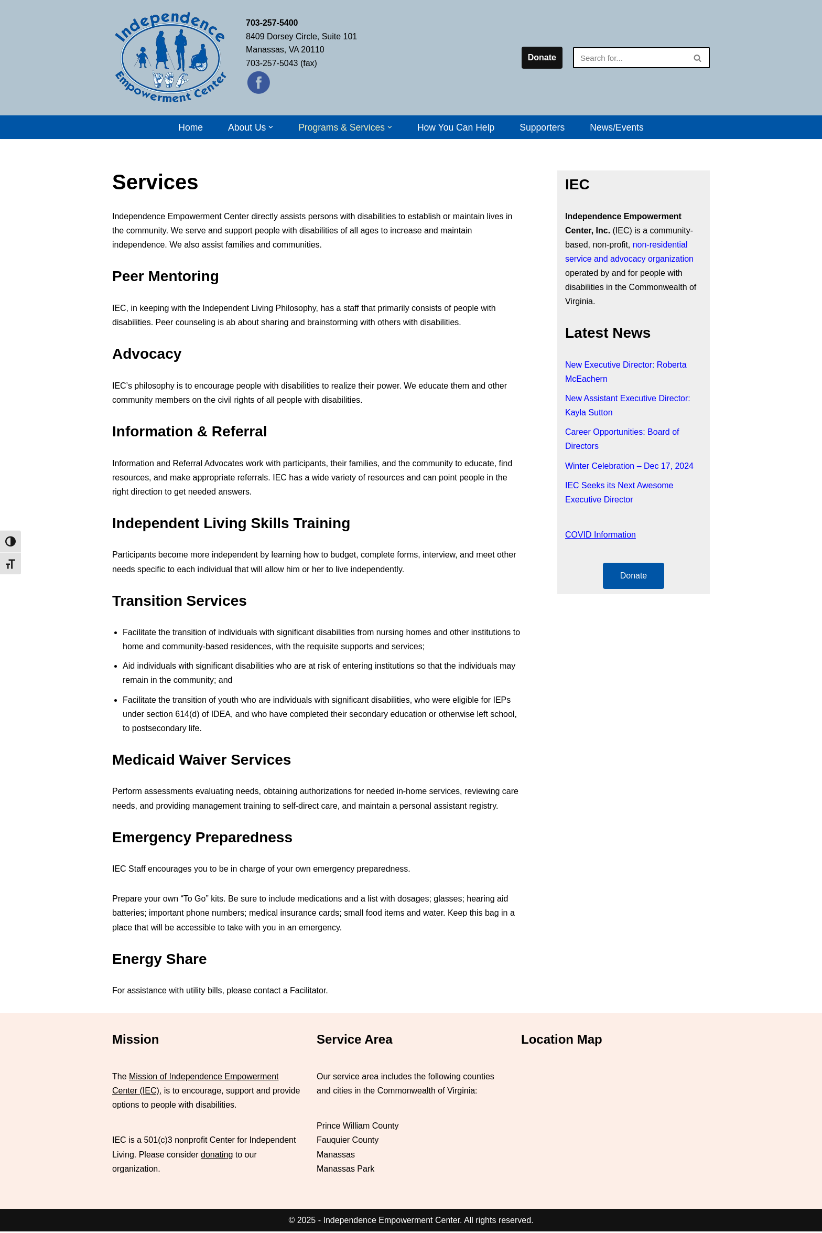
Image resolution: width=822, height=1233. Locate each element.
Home (190, 127)
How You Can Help (456, 127)
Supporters (542, 127)
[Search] (629, 57)
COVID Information (600, 535)
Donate (542, 57)
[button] (270, 127)
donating (217, 1155)
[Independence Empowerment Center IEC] (171, 57)
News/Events (617, 127)
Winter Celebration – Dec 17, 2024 (629, 466)
